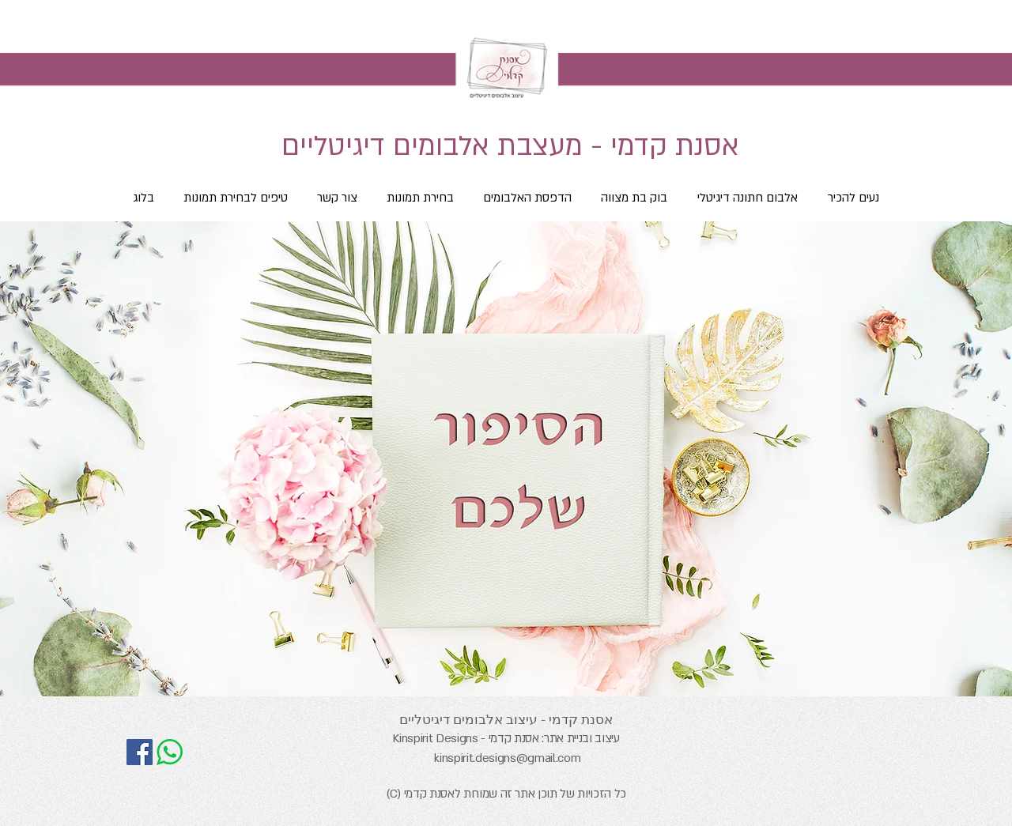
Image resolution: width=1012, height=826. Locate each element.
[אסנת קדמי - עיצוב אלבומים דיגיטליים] (139, 752)
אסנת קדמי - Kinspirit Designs (465, 738)
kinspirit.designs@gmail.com (507, 758)
